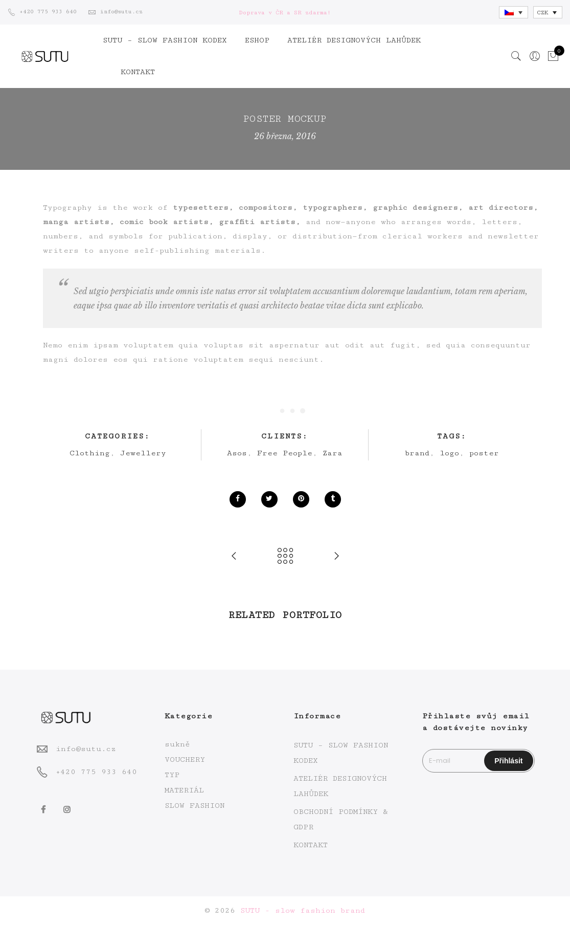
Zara (333, 453)
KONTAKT (138, 72)
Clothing (90, 453)
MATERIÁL (184, 790)
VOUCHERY (185, 759)
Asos (237, 453)
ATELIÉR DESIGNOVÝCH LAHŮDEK (354, 40)
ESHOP (257, 40)
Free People (284, 453)
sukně (177, 744)
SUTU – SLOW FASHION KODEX (165, 40)
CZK (542, 12)
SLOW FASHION (194, 805)
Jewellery (143, 453)
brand (417, 453)
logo (449, 453)
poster (484, 453)
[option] (129, 638)
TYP (172, 774)
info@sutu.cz (86, 748)
